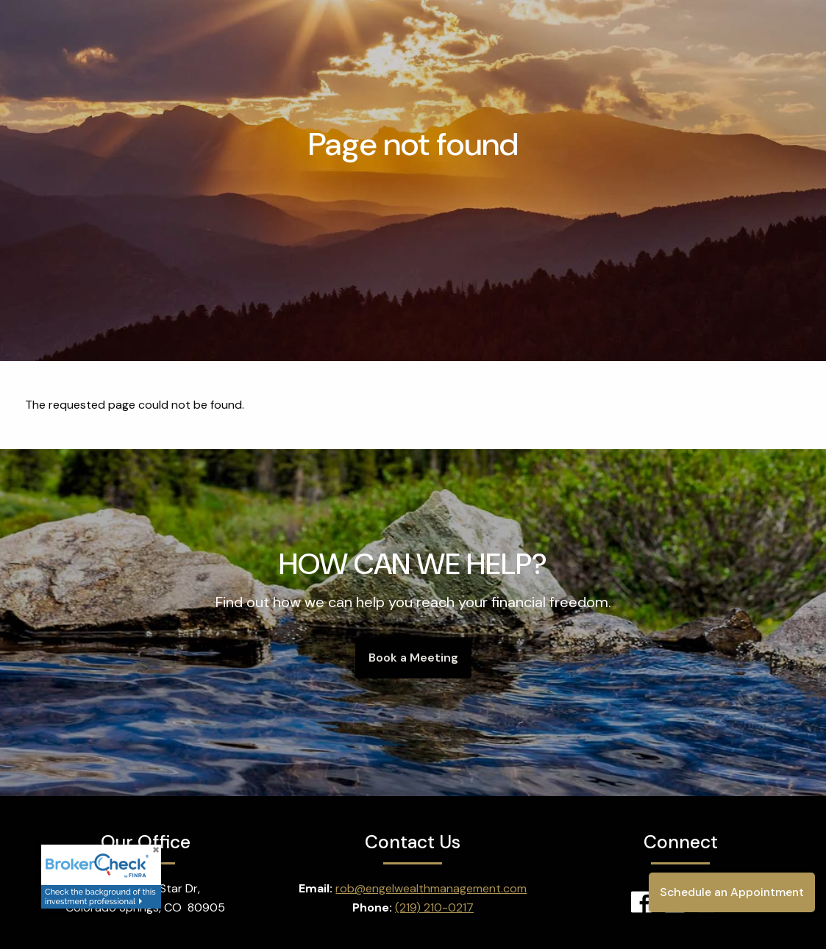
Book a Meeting (413, 657)
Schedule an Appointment (730, 892)
